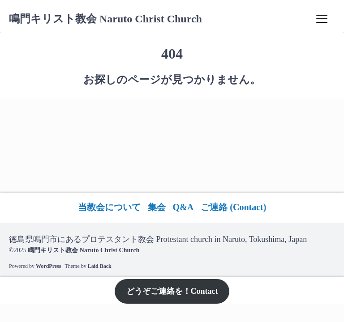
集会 (157, 207)
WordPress (48, 266)
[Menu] (321, 18)
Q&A (183, 207)
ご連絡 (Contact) (233, 207)
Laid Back (100, 266)
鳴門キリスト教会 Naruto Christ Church (105, 19)
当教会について (109, 207)
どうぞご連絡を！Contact (172, 291)
